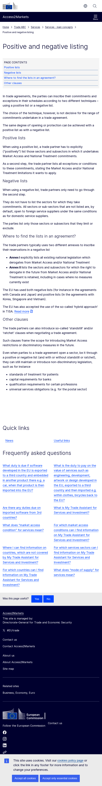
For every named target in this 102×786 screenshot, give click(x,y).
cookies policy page (70, 760)
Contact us (55, 723)
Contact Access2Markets (19, 646)
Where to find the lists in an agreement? (30, 77)
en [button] (85, 6)
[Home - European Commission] (27, 714)
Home (6, 27)
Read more (21, 311)
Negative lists (12, 72)
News (9, 440)
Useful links (62, 440)
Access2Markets (13, 613)
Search (95, 6)
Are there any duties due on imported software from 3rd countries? (22, 512)
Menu (95, 17)
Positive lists (12, 67)
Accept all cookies (25, 778)
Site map (8, 668)
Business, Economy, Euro (19, 692)
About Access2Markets (18, 662)
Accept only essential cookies (59, 778)
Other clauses (13, 83)
